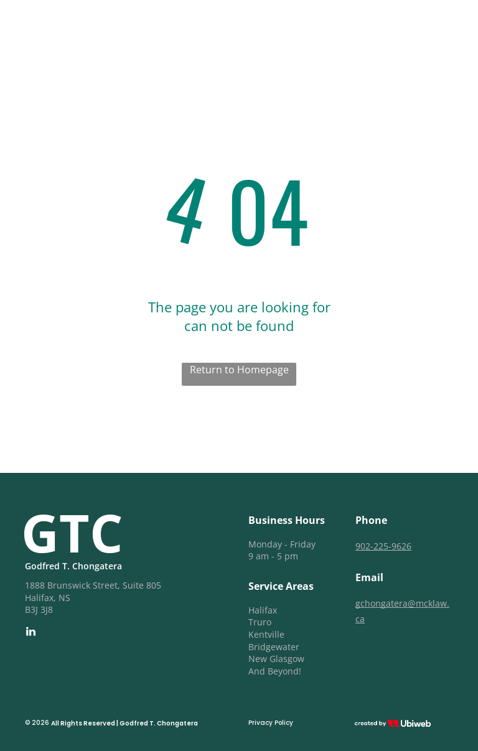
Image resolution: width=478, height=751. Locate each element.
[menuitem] (260, 29)
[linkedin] (30, 633)
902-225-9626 (383, 546)
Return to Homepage (239, 369)
